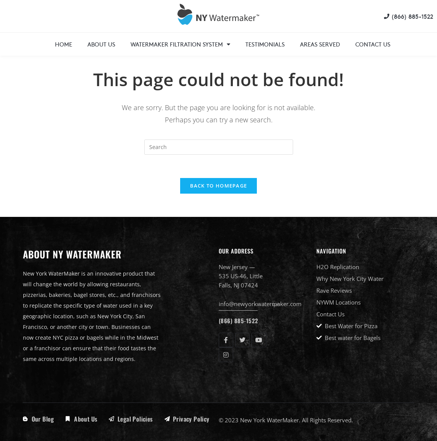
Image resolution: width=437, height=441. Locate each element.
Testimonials (265, 44)
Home (63, 44)
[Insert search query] (218, 147)
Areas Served (320, 44)
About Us (101, 44)
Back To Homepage (218, 185)
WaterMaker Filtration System (180, 44)
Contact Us (372, 44)
